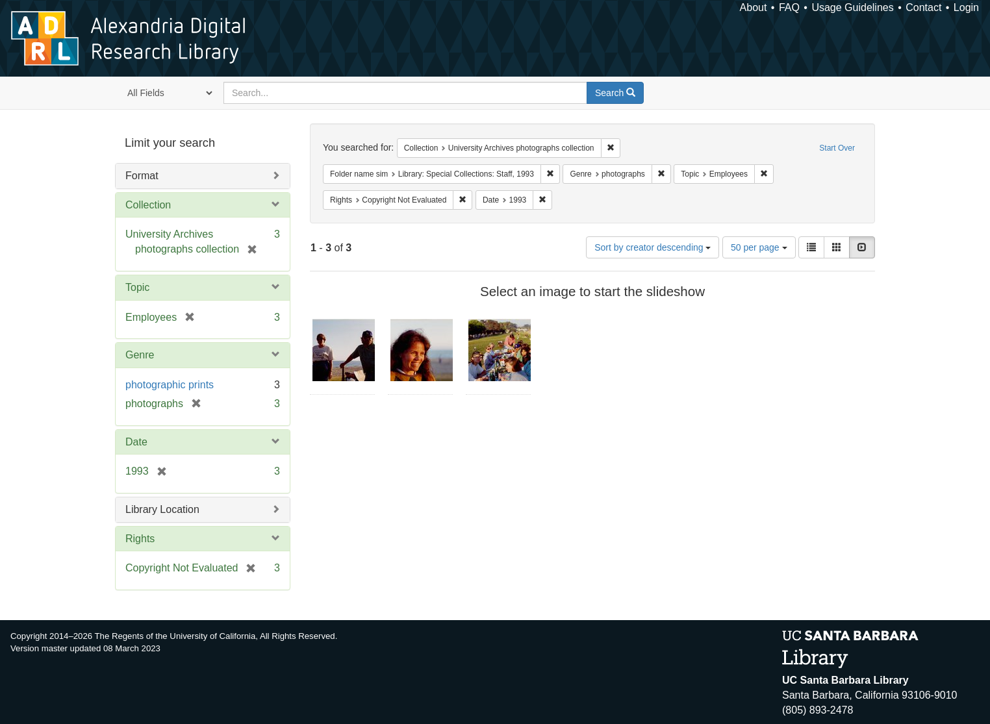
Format (142, 175)
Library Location (162, 509)
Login (966, 7)
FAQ (789, 7)
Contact (923, 7)
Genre (139, 354)
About (753, 7)
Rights (140, 538)
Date (136, 441)
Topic (137, 287)
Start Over (837, 148)
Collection (148, 204)
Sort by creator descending (652, 247)
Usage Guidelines (852, 7)
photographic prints (169, 384)
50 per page (759, 247)
